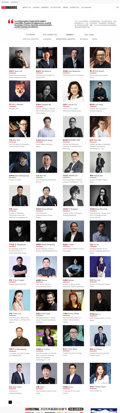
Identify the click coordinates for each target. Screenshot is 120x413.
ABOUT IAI (26, 7)
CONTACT (14, 2)
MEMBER (70, 35)
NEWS (65, 7)
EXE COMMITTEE (50, 35)
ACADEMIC (47, 39)
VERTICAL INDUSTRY (31, 39)
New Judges (89, 35)
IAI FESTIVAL (56, 7)
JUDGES (36, 7)
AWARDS (45, 7)
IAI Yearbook (86, 7)
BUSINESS (84, 39)
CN (117, 7)
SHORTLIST (74, 7)
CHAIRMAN (30, 35)
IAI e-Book (5, 2)
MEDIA (94, 39)
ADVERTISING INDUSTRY (65, 39)
